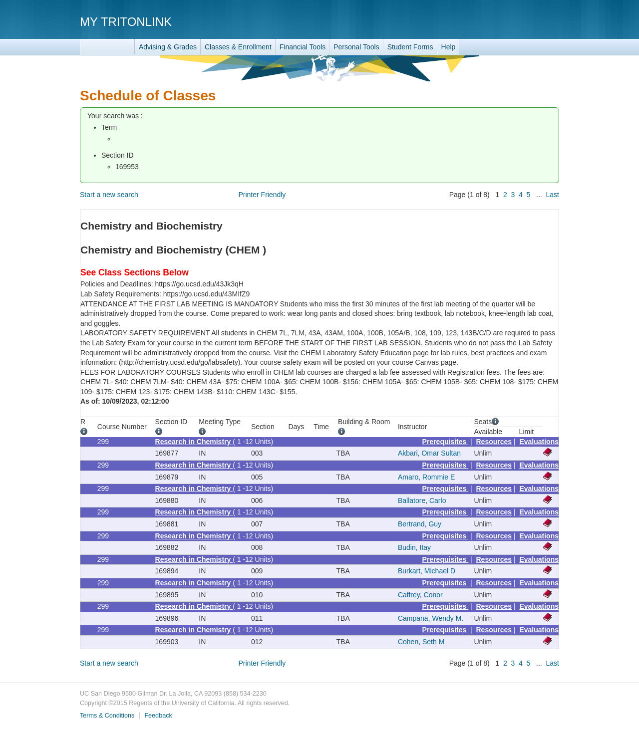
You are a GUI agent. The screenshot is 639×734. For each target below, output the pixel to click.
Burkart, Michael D (426, 571)
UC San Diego (502, 21)
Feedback (158, 715)
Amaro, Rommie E (426, 477)
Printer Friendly (262, 195)
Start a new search (109, 195)
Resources (494, 442)
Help (448, 47)
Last (552, 195)
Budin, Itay (414, 547)
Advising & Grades (168, 47)
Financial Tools (302, 47)
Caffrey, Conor (420, 595)
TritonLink (107, 47)
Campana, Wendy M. (430, 618)
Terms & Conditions (107, 715)
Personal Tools (356, 47)
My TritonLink (126, 21)
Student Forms (410, 47)
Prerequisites (445, 442)
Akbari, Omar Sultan (429, 453)
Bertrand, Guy (419, 524)
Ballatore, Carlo (422, 500)
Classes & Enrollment (238, 47)
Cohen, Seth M (421, 642)
